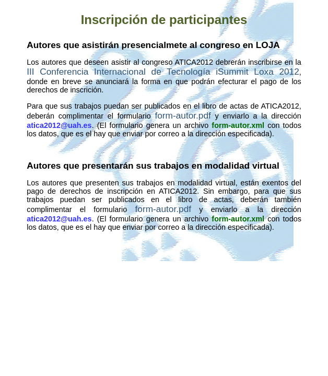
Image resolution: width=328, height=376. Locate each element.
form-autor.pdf (182, 115)
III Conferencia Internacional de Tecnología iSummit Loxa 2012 (163, 71)
